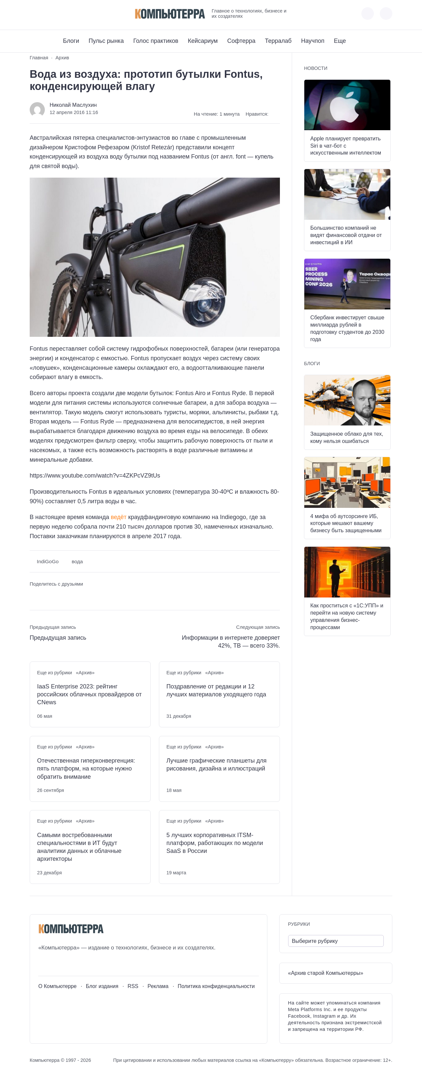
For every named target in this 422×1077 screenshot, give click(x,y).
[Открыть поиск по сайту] (386, 13)
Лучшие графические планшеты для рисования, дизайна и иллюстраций (216, 764)
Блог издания (102, 986)
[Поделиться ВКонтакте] (34, 596)
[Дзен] (71, 13)
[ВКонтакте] (34, 13)
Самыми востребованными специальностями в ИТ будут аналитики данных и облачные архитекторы (79, 847)
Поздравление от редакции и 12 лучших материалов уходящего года (216, 690)
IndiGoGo (48, 561)
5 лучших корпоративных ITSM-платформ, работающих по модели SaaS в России (214, 843)
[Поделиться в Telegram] (47, 596)
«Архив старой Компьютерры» (325, 973)
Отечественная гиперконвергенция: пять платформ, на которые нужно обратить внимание (86, 768)
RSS (133, 986)
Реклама (158, 986)
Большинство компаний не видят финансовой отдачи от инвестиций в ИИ (346, 235)
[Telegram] (59, 13)
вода (77, 561)
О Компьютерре (57, 986)
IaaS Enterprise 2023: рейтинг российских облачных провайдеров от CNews (89, 694)
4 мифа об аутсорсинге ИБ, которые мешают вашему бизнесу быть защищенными (345, 523)
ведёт (119, 517)
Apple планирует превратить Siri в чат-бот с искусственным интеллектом (345, 145)
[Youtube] (46, 13)
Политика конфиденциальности (216, 986)
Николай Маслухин (73, 105)
